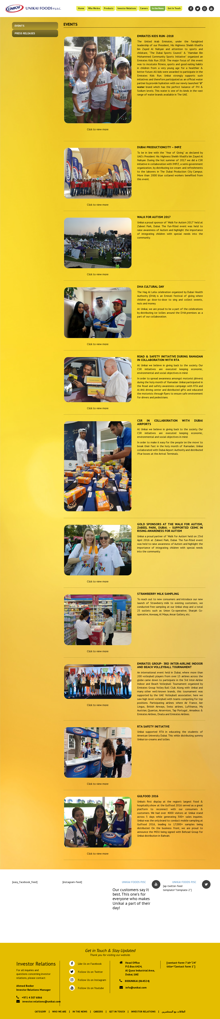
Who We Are (94, 8)
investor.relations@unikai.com (41, 1001)
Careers (144, 8)
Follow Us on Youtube (90, 988)
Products (108, 8)
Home (81, 8)
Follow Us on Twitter (89, 971)
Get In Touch (174, 8)
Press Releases (25, 33)
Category (40, 1011)
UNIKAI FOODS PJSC (134, 882)
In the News (158, 8)
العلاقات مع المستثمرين (173, 1011)
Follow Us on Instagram (91, 980)
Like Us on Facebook (89, 963)
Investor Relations (126, 8)
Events (19, 25)
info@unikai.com (136, 987)
